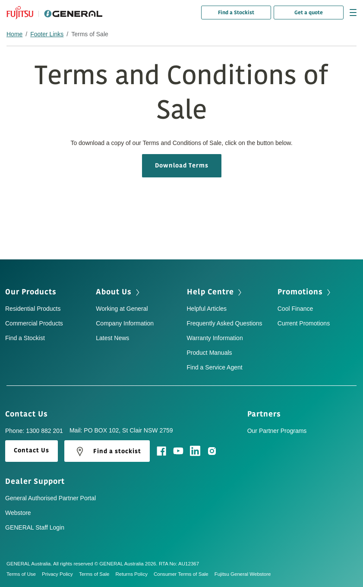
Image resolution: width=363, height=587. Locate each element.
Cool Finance (295, 308)
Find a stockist (107, 451)
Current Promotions (304, 323)
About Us (118, 292)
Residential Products (32, 308)
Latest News (112, 338)
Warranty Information (215, 338)
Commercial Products (34, 323)
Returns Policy (134, 574)
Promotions (305, 292)
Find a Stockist (236, 12)
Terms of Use (24, 574)
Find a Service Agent (215, 367)
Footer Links (46, 34)
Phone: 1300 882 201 (34, 430)
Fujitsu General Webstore (243, 574)
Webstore (18, 512)
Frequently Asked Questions (224, 323)
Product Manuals (209, 352)
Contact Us (29, 414)
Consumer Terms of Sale (184, 574)
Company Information (125, 323)
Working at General (122, 308)
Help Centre (215, 292)
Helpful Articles (207, 308)
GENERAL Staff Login (34, 527)
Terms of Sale (97, 574)
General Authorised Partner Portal (50, 498)
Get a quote (308, 12)
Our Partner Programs (277, 430)
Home (14, 34)
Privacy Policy (60, 574)
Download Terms (181, 165)
